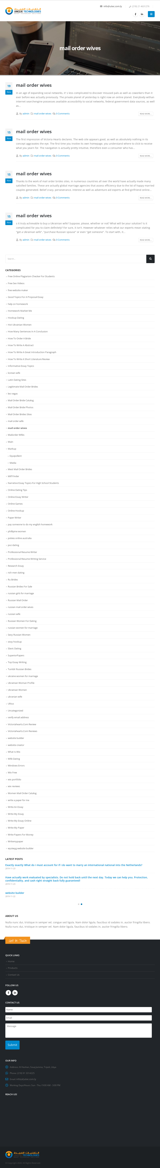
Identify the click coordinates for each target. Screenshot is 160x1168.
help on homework (18, 303)
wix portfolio (14, 778)
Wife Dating (14, 757)
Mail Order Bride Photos (20, 407)
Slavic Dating (14, 647)
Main (10, 441)
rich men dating (16, 572)
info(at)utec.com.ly (26, 1073)
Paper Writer (14, 516)
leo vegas (13, 393)
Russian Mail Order (18, 599)
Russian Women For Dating (22, 620)
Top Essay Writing (17, 661)
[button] (78, 902)
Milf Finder (13, 475)
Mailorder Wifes (16, 434)
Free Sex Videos (16, 283)
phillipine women (17, 530)
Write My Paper (16, 826)
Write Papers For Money (20, 833)
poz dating (13, 544)
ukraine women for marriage (23, 675)
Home (11, 960)
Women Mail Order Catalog (22, 792)
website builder (16, 737)
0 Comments (63, 113)
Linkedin (15, 991)
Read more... (146, 113)
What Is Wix (14, 750)
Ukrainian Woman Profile (21, 682)
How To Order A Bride (19, 338)
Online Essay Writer (18, 496)
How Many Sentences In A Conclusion (28, 331)
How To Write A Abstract (21, 345)
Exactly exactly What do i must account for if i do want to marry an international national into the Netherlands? (73, 863)
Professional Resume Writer (22, 551)
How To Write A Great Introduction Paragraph (32, 352)
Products (12, 966)
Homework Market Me (20, 310)
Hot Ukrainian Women (20, 324)
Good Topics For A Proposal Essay (25, 297)
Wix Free (12, 771)
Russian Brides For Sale (20, 585)
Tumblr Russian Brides (19, 668)
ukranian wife (15, 695)
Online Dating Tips (17, 489)
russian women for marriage (23, 627)
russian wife (14, 613)
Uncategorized (15, 709)
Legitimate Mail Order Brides (23, 386)
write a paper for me (18, 799)
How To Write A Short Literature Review (29, 359)
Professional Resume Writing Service (27, 558)
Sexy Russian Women (19, 633)
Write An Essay (15, 805)
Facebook (8, 991)
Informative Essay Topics (21, 365)
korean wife (14, 372)
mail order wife (15, 420)
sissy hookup (15, 640)
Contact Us (13, 973)
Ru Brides (13, 578)
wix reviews (14, 785)
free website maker (18, 290)
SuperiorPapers (16, 654)
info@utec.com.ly (113, 6)
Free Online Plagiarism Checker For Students (31, 276)
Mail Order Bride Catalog (21, 400)
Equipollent (16, 455)
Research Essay (16, 565)
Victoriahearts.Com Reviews (22, 730)
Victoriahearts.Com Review (22, 723)
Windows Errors (16, 764)
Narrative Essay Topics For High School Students (33, 482)
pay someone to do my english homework (30, 523)
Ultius (11, 702)
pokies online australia (20, 537)
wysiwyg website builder (20, 847)
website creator (16, 743)
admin (26, 113)
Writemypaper (15, 840)
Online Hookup (16, 510)
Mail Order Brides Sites (20, 414)
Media (13, 462)
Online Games (15, 503)
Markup (12, 448)
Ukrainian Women (17, 688)
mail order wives (34, 85)
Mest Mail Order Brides (20, 468)
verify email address (18, 716)
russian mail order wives (20, 606)
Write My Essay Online (19, 819)
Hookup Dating (16, 317)
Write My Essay (16, 812)
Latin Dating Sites (17, 379)
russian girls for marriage (21, 592)
